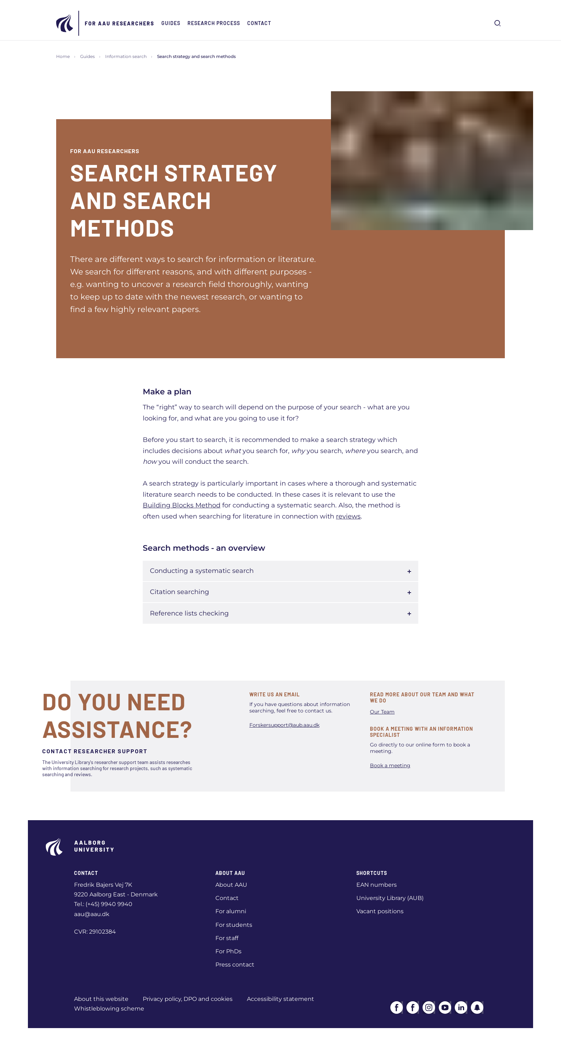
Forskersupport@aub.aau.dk (284, 725)
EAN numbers (376, 884)
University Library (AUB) (390, 898)
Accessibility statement (280, 999)
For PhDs (228, 951)
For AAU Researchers (119, 23)
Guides (170, 23)
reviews (348, 516)
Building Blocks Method (181, 505)
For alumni (230, 911)
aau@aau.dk (91, 914)
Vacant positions (380, 911)
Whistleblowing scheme (109, 1008)
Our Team (382, 712)
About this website (101, 999)
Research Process (213, 23)
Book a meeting (390, 765)
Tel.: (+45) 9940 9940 (103, 904)
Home (63, 56)
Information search (126, 56)
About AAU (231, 884)
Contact (259, 23)
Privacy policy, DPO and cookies (188, 999)
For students (233, 924)
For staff (226, 938)
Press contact (234, 964)
